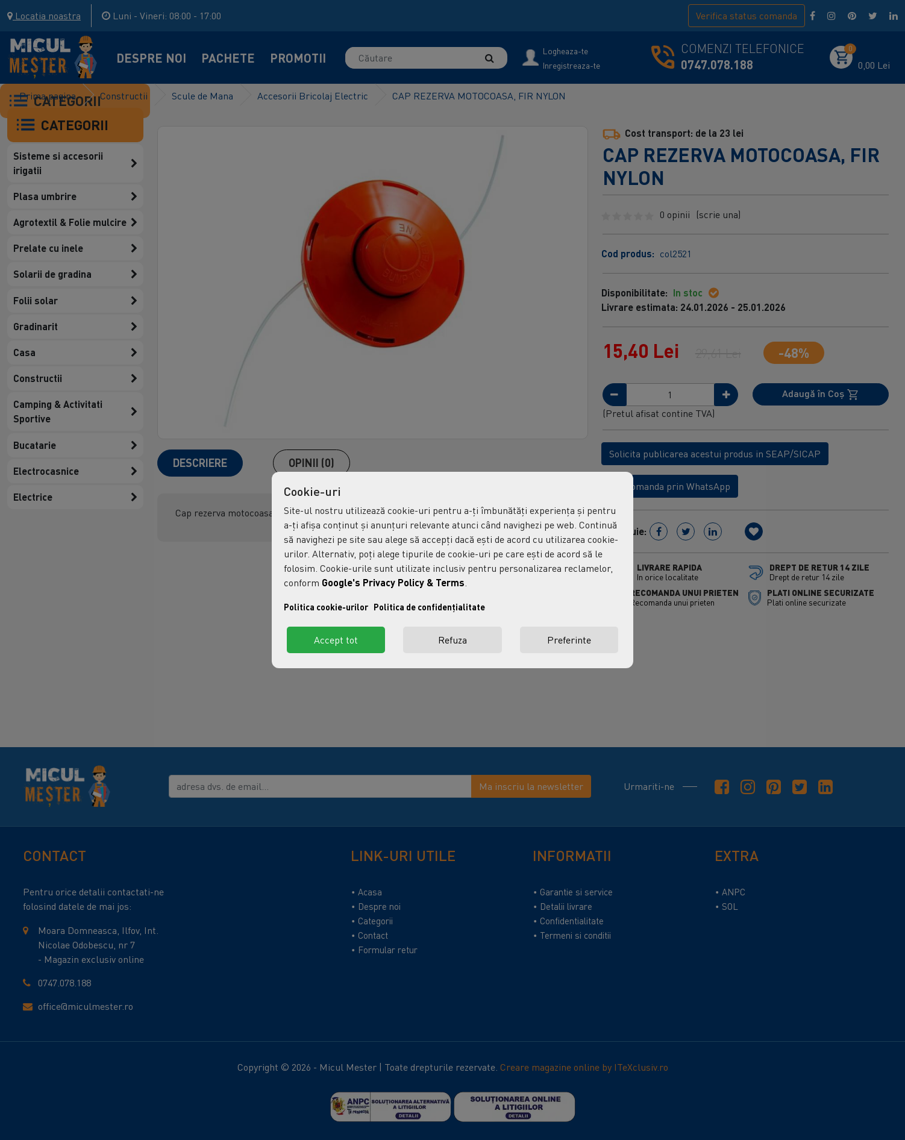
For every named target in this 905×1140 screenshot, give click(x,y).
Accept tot (336, 640)
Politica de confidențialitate (429, 607)
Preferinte (569, 640)
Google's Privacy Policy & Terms (393, 582)
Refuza (452, 640)
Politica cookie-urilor (326, 607)
